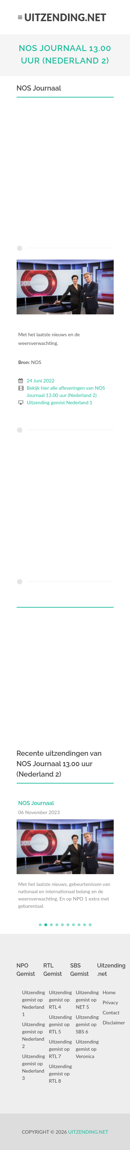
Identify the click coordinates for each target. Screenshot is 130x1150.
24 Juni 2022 (40, 380)
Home (109, 992)
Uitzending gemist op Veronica (87, 1049)
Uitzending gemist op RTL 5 (60, 1024)
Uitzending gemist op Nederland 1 (33, 1003)
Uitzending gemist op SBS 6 (87, 1024)
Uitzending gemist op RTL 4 (60, 999)
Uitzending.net (88, 1132)
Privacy (110, 1002)
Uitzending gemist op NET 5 (87, 999)
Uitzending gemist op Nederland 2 (33, 1035)
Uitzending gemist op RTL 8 (60, 1073)
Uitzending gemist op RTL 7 (60, 1049)
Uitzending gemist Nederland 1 (60, 402)
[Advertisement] (65, 173)
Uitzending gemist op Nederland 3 (33, 1067)
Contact (111, 1012)
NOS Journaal (36, 803)
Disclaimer (114, 1022)
